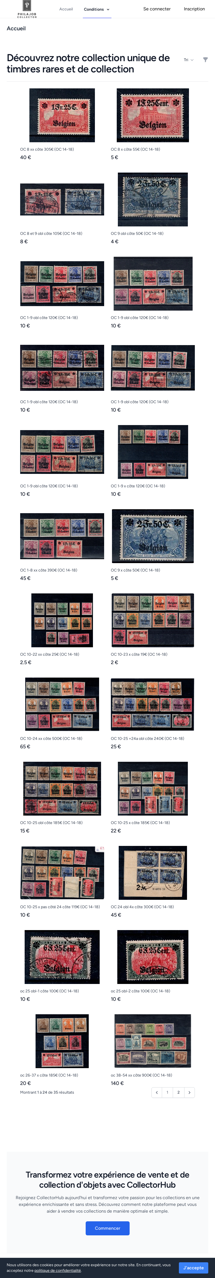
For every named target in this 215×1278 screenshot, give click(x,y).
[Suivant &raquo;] (189, 1092)
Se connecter (156, 9)
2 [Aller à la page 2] (178, 1092)
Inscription (194, 9)
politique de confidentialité (57, 1270)
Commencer (107, 1228)
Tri (189, 60)
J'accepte (193, 1267)
